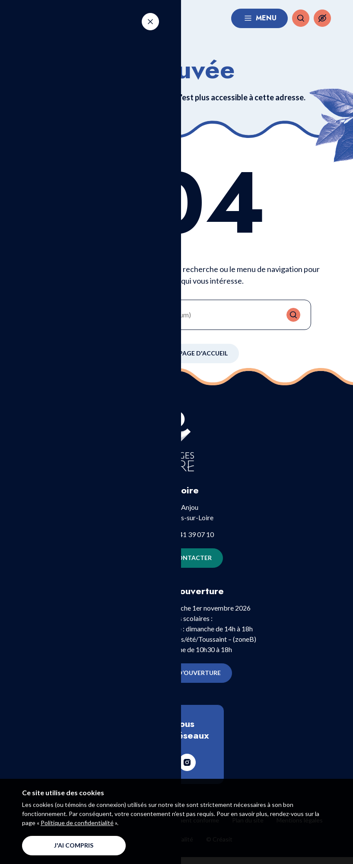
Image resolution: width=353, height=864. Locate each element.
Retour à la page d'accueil (176, 360)
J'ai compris (73, 845)
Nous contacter (176, 564)
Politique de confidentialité (77, 822)
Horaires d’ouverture (176, 679)
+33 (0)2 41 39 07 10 (183, 541)
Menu (259, 21)
